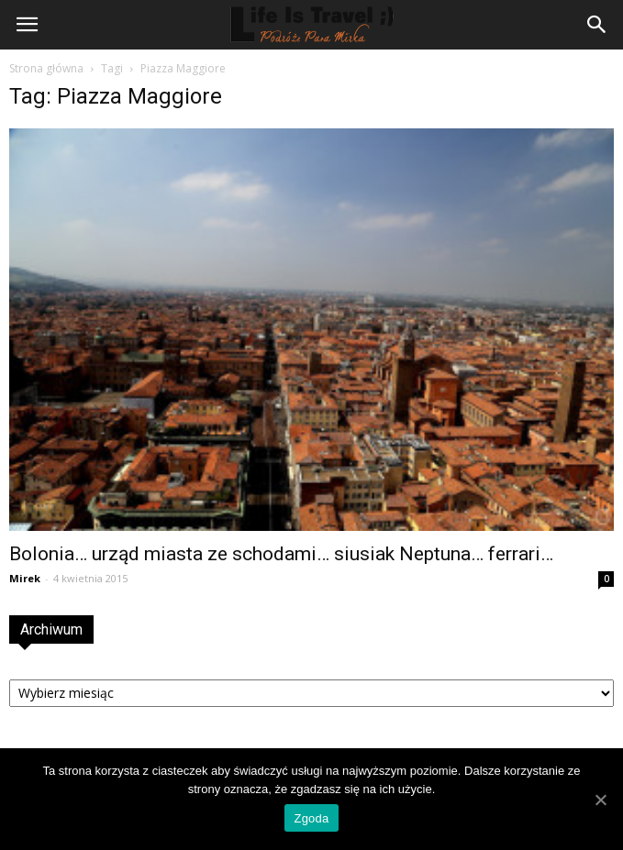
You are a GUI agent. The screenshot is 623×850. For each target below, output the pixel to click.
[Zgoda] (600, 799)
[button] (597, 25)
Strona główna (46, 68)
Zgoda (311, 818)
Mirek (24, 578)
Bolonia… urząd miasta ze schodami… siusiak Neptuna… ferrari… (281, 554)
